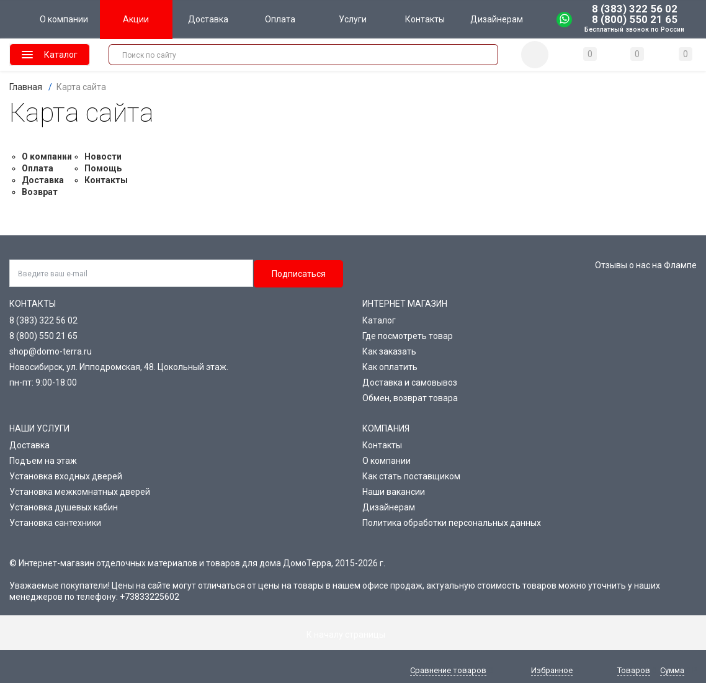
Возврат (40, 192)
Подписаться (299, 274)
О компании (47, 156)
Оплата (37, 168)
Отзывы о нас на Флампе (646, 265)
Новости (103, 156)
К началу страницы (353, 635)
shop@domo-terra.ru (50, 351)
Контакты (106, 180)
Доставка (43, 180)
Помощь (103, 168)
